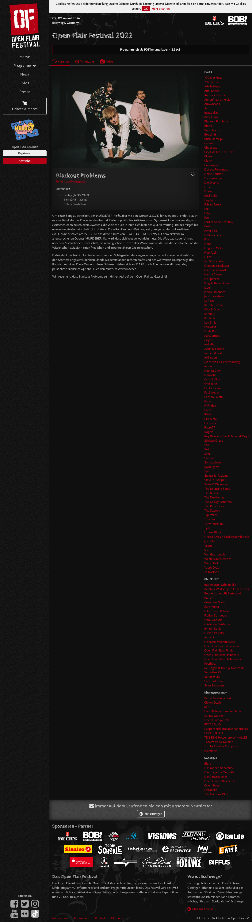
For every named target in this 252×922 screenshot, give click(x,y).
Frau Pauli (210, 252)
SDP (207, 445)
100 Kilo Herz (213, 77)
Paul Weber (211, 392)
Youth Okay (211, 567)
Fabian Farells (213, 204)
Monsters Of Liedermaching (222, 362)
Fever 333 (210, 230)
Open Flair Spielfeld (217, 720)
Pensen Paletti (213, 397)
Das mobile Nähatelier (218, 768)
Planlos (209, 414)
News (24, 74)
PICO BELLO (212, 724)
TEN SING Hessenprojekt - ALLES (225, 737)
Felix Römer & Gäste (217, 611)
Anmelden (25, 160)
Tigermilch (211, 515)
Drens (208, 191)
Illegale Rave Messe (217, 283)
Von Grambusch (214, 554)
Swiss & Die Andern (217, 484)
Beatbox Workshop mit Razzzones (226, 589)
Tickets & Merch (25, 106)
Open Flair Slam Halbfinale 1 (222, 655)
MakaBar (210, 344)
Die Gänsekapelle (215, 776)
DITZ (207, 187)
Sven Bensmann (215, 685)
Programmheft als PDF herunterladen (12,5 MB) (150, 49)
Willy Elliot (211, 563)
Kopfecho (210, 318)
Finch (207, 239)
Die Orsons (211, 182)
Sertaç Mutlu (212, 676)
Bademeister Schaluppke (220, 584)
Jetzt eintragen (150, 814)
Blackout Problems (216, 121)
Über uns (117, 918)
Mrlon (208, 366)
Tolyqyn (209, 519)
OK (146, 8)
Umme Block (212, 532)
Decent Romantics (216, 169)
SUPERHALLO (213, 733)
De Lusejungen (213, 178)
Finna (207, 244)
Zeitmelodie (212, 572)
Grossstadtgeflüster (216, 265)
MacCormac (212, 335)
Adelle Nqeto (212, 86)
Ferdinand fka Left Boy (218, 222)
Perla (207, 401)
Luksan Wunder (214, 633)
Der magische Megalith (219, 772)
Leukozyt (210, 327)
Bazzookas (211, 112)
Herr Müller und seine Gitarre (222, 711)
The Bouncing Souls (217, 488)
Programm (24, 65)
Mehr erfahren (160, 8)
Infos (25, 83)
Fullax (208, 257)
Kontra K (209, 314)
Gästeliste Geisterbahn (218, 624)
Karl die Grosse (213, 305)
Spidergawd (212, 467)
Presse (24, 92)
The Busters (212, 493)
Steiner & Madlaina (216, 475)
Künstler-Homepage (71, 181)
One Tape (210, 384)
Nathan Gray (212, 370)
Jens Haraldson (214, 296)
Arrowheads (212, 104)
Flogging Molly (213, 248)
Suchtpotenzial (213, 681)
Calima (208, 143)
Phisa (207, 410)
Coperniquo (211, 165)
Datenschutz (81, 918)
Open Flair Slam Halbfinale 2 (222, 659)
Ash (206, 108)
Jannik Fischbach (214, 292)
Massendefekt (213, 353)
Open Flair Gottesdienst (219, 781)
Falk (206, 209)
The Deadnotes (214, 497)
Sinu (207, 453)
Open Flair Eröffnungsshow (221, 646)
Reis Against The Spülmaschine (224, 668)
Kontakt (100, 918)
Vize (207, 550)
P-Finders (210, 405)
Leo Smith (210, 322)
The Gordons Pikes (216, 794)
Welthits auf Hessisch (217, 559)
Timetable (84, 61)
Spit (206, 471)
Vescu (208, 545)
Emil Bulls (210, 196)
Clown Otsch (212, 702)
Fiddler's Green (213, 235)
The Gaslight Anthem (218, 502)
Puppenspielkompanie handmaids (226, 729)
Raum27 (209, 427)
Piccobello (210, 790)
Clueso (208, 156)
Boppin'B (210, 134)
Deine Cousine (213, 174)
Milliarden (210, 357)
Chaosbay (210, 147)
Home (25, 57)
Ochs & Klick (212, 379)
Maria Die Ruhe (214, 349)
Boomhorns (212, 130)
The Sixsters (212, 510)
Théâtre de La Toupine (218, 742)
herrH (208, 707)
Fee (206, 217)
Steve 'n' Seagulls (215, 480)
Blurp (207, 763)
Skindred (210, 458)
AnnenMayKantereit (217, 99)
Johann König (212, 628)
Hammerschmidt (215, 270)
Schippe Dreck (213, 440)
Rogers (208, 432)
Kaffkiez (209, 300)
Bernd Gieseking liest (217, 698)
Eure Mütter (211, 607)
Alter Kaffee (211, 91)
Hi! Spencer (211, 279)
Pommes (210, 423)
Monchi (209, 637)
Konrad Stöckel (213, 715)
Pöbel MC (210, 419)
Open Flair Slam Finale (218, 650)
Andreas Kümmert (216, 95)
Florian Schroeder (215, 615)
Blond (208, 126)
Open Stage (212, 785)
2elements (211, 82)
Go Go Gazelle (213, 261)
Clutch (208, 161)
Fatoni (208, 213)
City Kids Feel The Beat (219, 152)
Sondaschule (212, 462)
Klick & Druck (212, 309)
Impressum (59, 918)
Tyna (207, 528)
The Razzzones (214, 506)
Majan (208, 340)
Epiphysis (210, 200)
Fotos (106, 61)
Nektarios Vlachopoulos (219, 641)
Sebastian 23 (212, 672)
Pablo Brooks (212, 388)
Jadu (207, 287)
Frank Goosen (213, 620)
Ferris (207, 226)
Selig (207, 449)
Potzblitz (210, 663)
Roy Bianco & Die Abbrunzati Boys (226, 436)
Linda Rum (211, 331)
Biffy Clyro (211, 117)
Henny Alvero (213, 274)
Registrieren (24, 153)
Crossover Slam (214, 602)
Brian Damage (213, 139)
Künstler (60, 61)
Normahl (210, 375)
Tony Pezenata (213, 523)
